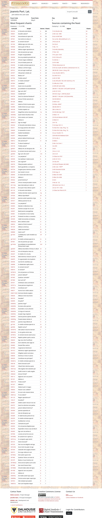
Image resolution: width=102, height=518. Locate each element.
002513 (13, 452)
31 (86, 36)
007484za (13, 462)
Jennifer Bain (14, 497)
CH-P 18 (55, 122)
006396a (13, 114)
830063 (13, 182)
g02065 (13, 154)
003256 (13, 65)
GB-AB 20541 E (57, 107)
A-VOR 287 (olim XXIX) (59, 86)
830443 (13, 322)
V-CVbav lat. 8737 (57, 156)
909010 (13, 143)
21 (86, 49)
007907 (13, 60)
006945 (13, 174)
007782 (13, 78)
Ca (41, 112)
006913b (13, 88)
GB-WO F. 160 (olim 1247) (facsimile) (63, 96)
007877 (13, 73)
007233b (13, 447)
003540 (13, 138)
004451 (13, 86)
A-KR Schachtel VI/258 (59, 169)
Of (41, 234)
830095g (13, 319)
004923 (13, 392)
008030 (13, 356)
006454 (13, 353)
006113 (13, 376)
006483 (13, 345)
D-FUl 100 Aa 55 (57, 57)
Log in (69, 513)
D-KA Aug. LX (56, 172)
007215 (13, 442)
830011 (13, 104)
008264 (13, 99)
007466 (13, 457)
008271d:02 (14, 293)
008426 (13, 296)
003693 (13, 206)
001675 (13, 460)
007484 (13, 280)
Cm (41, 154)
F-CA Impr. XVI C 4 (58, 125)
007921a (13, 117)
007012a (13, 439)
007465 (13, 277)
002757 (13, 421)
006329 (13, 358)
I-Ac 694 (55, 146)
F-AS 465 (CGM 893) (58, 49)
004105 (13, 62)
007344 (13, 449)
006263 (13, 94)
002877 (13, 135)
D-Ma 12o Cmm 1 (57, 143)
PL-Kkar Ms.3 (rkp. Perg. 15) (60, 130)
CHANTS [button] (55, 3)
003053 (13, 426)
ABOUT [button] (34, 3)
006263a (13, 151)
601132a (13, 185)
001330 (13, 68)
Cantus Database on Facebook (74, 497)
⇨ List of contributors (16, 505)
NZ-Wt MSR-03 (57, 99)
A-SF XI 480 (56, 62)
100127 (13, 400)
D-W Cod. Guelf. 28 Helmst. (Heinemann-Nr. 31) (66, 68)
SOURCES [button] (44, 3)
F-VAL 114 (55, 47)
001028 (13, 49)
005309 (13, 219)
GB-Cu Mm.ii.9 (57, 109)
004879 (13, 259)
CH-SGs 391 (56, 161)
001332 (13, 473)
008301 (13, 34)
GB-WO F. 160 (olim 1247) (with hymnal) (64, 88)
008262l (13, 374)
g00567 (13, 148)
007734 (13, 169)
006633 (13, 340)
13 (86, 62)
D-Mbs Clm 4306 (57, 177)
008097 (13, 41)
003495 (13, 198)
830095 (13, 301)
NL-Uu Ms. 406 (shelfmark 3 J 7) (61, 39)
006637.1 (13, 122)
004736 (13, 96)
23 (86, 44)
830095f (13, 316)
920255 (13, 112)
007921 (13, 39)
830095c (13, 309)
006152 (13, 371)
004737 (13, 405)
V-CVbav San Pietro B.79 (59, 190)
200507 (13, 211)
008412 (13, 141)
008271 (13, 290)
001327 (13, 384)
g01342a (13, 244)
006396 (13, 57)
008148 (13, 363)
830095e (13, 314)
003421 (13, 413)
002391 (13, 208)
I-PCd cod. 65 (56, 41)
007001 (13, 242)
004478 (13, 172)
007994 (13, 288)
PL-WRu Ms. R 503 (58, 83)
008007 (13, 133)
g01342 (13, 324)
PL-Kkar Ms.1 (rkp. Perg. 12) (60, 128)
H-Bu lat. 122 (56, 182)
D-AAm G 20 (56, 101)
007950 (13, 36)
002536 (13, 188)
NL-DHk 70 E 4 (57, 75)
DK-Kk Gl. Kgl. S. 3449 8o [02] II (61, 94)
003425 (13, 52)
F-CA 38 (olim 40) (57, 31)
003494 (13, 410)
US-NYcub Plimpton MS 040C (61, 164)
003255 (13, 418)
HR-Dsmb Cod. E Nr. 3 (59, 185)
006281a (13, 361)
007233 (13, 444)
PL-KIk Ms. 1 (56, 60)
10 (86, 78)
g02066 (13, 327)
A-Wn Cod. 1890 (57, 34)
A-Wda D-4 (56, 120)
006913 (13, 81)
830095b (13, 306)
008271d (13, 382)
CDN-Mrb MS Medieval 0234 (60, 135)
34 (86, 31)
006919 (13, 269)
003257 (13, 254)
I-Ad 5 (54, 148)
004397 (13, 54)
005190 (13, 146)
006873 (13, 167)
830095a (13, 303)
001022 (13, 177)
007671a (13, 285)
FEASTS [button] (64, 3)
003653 (13, 203)
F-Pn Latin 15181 (57, 54)
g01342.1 (13, 239)
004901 (13, 214)
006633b (13, 332)
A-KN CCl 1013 (57, 159)
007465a (13, 455)
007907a (13, 335)
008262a (13, 221)
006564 (13, 342)
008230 (13, 229)
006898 (13, 264)
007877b (13, 329)
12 (86, 68)
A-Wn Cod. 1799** (58, 167)
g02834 (13, 249)
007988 (13, 348)
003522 (13, 180)
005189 (13, 109)
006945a (13, 476)
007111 (13, 156)
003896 (13, 107)
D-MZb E (55, 141)
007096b (13, 436)
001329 (13, 120)
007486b (13, 468)
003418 (13, 161)
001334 (13, 227)
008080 (13, 232)
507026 (13, 195)
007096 (13, 434)
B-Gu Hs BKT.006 (57, 36)
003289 (13, 416)
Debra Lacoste (14, 495)
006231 (13, 75)
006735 (13, 164)
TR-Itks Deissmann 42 (59, 65)
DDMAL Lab (13, 500)
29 (86, 41)
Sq (41, 193)
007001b (13, 272)
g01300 (13, 216)
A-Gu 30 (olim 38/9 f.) (58, 73)
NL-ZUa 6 (55, 44)
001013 (13, 350)
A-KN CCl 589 (56, 78)
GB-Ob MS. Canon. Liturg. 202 (61, 70)
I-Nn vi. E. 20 (56, 151)
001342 (13, 44)
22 (86, 47)
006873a (13, 483)
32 (86, 34)
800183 (13, 298)
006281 (13, 366)
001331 (13, 379)
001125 (13, 397)
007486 (13, 465)
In (40, 216)
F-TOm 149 (56, 52)
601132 (13, 190)
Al (40, 148)
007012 (13, 70)
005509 (13, 159)
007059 (13, 275)
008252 (13, 224)
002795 (13, 429)
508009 (13, 193)
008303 (13, 389)
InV (41, 244)
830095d (13, 311)
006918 (13, 267)
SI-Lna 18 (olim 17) (58, 133)
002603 (13, 431)
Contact (69, 495)
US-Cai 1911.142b (58, 188)
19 (86, 52)
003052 (13, 251)
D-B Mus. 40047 (57, 104)
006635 (13, 91)
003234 (13, 31)
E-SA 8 (54, 180)
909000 (13, 47)
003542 (13, 408)
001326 (13, 101)
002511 (13, 128)
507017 (13, 201)
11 (86, 73)
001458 (13, 470)
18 (86, 54)
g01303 (13, 234)
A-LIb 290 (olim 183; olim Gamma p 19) (64, 81)
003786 (13, 256)
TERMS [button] (74, 3)
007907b (13, 337)
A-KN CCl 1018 (57, 91)
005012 (13, 387)
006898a (13, 478)
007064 (13, 83)
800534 (13, 423)
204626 (13, 130)
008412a (13, 395)
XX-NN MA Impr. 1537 (59, 112)
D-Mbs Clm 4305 (57, 174)
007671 (13, 282)
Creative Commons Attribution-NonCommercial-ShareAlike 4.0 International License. (49, 499)
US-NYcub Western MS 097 (60, 117)
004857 (13, 402)
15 (86, 57)
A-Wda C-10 (56, 114)
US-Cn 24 (55, 154)
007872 (13, 481)
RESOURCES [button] (85, 3)
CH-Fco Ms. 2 (56, 138)
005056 (13, 262)
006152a (13, 369)
